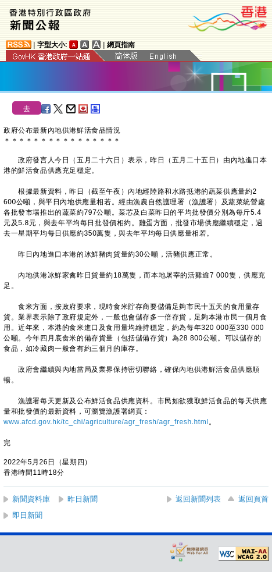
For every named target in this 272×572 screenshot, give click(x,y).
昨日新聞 (82, 499)
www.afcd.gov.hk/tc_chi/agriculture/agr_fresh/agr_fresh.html (106, 422)
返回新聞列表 (198, 499)
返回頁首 (253, 499)
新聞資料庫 (31, 499)
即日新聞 (27, 515)
